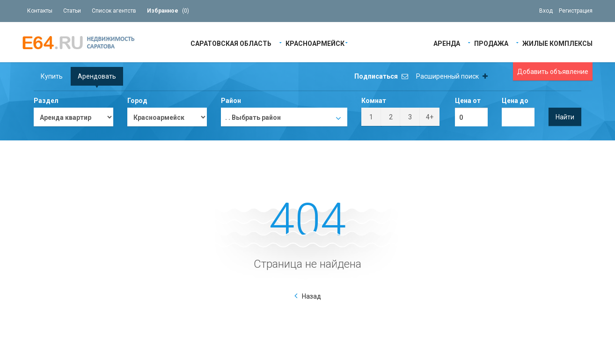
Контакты (39, 10)
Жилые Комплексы (557, 43)
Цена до (515, 100)
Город (137, 100)
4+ (429, 117)
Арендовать (97, 76)
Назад (311, 296)
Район (231, 100)
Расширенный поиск (452, 76)
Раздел (46, 100)
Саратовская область (230, 43)
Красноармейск (315, 43)
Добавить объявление (552, 71)
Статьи (72, 10)
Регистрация (576, 10)
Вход (546, 10)
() (168, 10)
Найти (565, 117)
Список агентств (114, 10)
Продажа (491, 43)
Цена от (468, 100)
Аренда (446, 43)
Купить (52, 76)
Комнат (373, 100)
